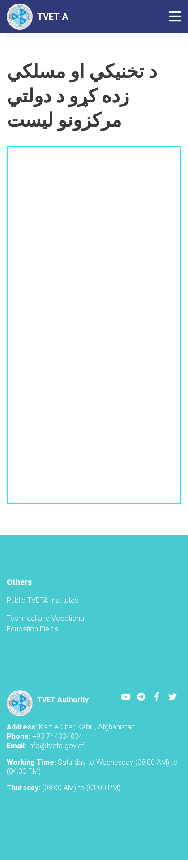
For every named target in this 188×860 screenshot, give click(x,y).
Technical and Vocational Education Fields (46, 623)
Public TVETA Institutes (42, 600)
